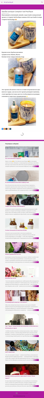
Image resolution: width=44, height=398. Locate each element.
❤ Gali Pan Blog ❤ (8, 2)
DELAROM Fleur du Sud (10, 278)
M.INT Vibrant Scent (10, 352)
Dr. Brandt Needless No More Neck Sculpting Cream (17, 182)
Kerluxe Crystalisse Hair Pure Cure (13, 254)
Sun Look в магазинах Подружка (13, 158)
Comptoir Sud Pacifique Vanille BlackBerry (15, 206)
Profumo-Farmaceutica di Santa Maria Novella (16, 230)
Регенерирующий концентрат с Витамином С (16, 302)
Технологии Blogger (22, 393)
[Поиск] (42, 2)
